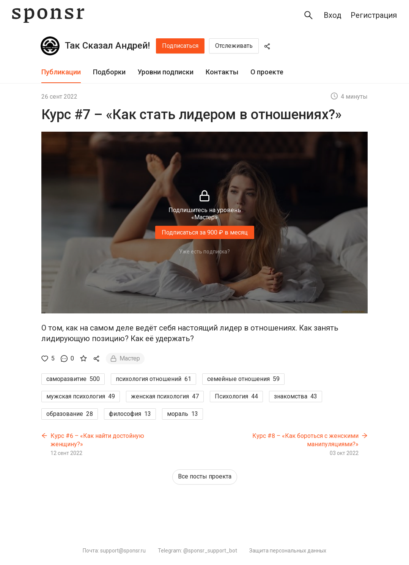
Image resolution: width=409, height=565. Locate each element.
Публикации (61, 72)
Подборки (109, 72)
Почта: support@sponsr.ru (114, 551)
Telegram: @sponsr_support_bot (197, 551)
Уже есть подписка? (204, 252)
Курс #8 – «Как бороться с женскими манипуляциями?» (305, 440)
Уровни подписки (165, 72)
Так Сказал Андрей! (107, 45)
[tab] (61, 72)
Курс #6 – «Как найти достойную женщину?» (97, 440)
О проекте (266, 72)
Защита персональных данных (287, 551)
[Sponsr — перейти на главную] (48, 15)
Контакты (222, 72)
